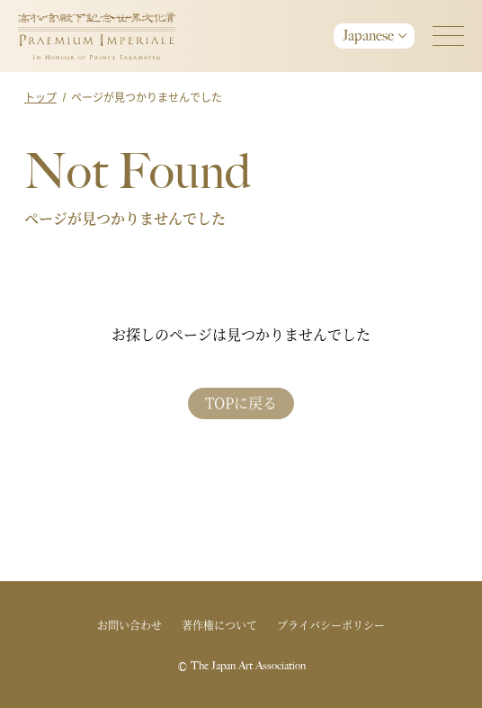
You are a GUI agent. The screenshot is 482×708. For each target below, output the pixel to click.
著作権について (219, 624)
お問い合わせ (129, 624)
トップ (40, 96)
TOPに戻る (241, 402)
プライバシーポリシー (331, 624)
